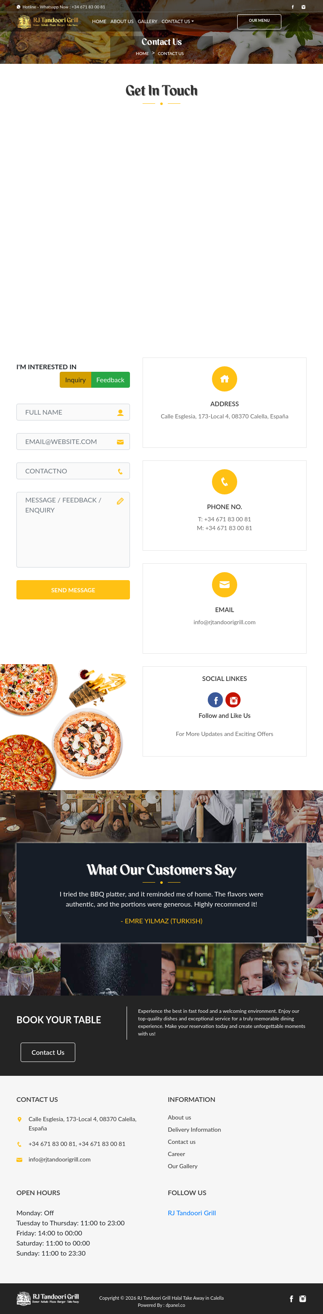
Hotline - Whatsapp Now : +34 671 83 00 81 (60, 6)
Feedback (110, 380)
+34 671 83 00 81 (228, 527)
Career (176, 1153)
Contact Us (48, 1052)
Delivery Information (194, 1129)
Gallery (148, 21)
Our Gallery (183, 1165)
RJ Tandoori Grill (192, 1213)
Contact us (176, 21)
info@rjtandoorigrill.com (224, 621)
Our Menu (259, 20)
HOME (99, 21)
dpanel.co (175, 1305)
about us (122, 21)
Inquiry (75, 380)
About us (179, 1117)
